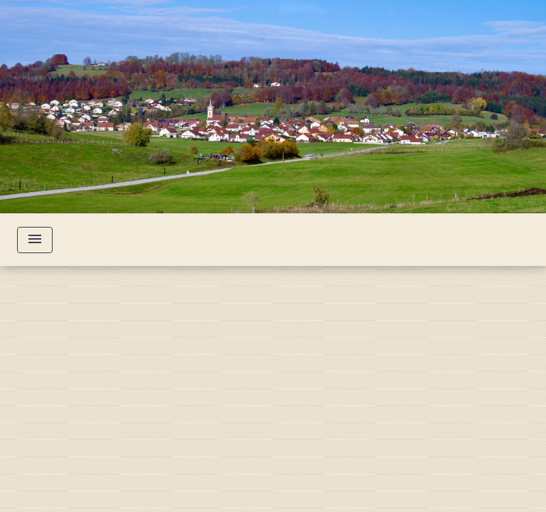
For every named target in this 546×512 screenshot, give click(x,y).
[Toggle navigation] (35, 240)
